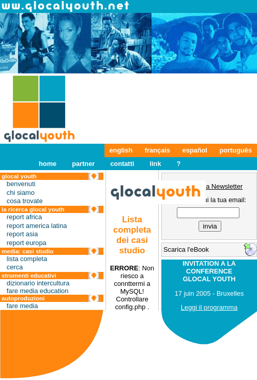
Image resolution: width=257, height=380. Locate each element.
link (155, 164)
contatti (122, 164)
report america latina (37, 226)
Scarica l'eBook (186, 249)
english (121, 150)
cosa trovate (25, 201)
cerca (15, 267)
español (195, 150)
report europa (27, 243)
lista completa (27, 259)
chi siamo (21, 192)
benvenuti (21, 184)
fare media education (38, 291)
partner (83, 164)
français (157, 150)
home (47, 164)
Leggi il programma (209, 307)
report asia (22, 234)
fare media (22, 306)
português (235, 150)
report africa (24, 217)
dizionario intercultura (38, 283)
